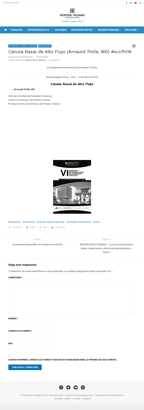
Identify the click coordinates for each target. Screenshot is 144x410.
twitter (67, 398)
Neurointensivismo (108, 30)
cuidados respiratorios (79, 222)
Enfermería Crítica (81, 30)
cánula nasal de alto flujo (51, 222)
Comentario (15, 277)
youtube (76, 398)
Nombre (13, 318)
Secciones (60, 30)
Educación (130, 30)
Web (10, 343)
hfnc (97, 222)
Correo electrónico (20, 331)
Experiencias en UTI (38, 30)
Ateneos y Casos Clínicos (22, 46)
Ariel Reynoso (27, 57)
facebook (58, 398)
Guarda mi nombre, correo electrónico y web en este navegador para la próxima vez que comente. (62, 360)
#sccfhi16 (29, 222)
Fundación (16, 30)
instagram (86, 398)
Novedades (45, 46)
